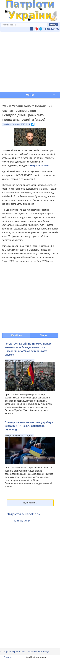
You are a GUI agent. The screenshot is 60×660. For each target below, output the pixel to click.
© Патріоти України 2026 (12, 651)
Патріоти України (39, 165)
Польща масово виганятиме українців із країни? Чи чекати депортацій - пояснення (29, 426)
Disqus (43, 335)
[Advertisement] (29, 61)
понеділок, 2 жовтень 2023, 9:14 (16, 124)
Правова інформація (38, 651)
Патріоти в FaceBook (23, 514)
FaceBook (16, 335)
